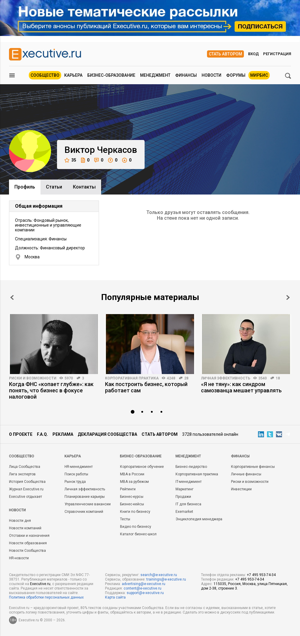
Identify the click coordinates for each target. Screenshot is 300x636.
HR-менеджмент (78, 467)
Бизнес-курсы (131, 497)
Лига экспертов (22, 474)
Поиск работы (76, 474)
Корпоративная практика (132, 378)
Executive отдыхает (25, 497)
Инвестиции (241, 489)
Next (288, 297)
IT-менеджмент (189, 482)
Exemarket (184, 512)
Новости (211, 75)
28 (186, 378)
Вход (253, 54)
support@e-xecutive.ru (145, 593)
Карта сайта (115, 597)
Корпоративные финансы (253, 467)
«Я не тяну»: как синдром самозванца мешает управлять (241, 387)
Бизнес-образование (111, 75)
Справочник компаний (83, 512)
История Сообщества (27, 482)
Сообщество (45, 75)
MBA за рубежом (134, 482)
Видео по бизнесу (135, 527)
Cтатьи (54, 187)
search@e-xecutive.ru (158, 575)
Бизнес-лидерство (191, 467)
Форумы (235, 75)
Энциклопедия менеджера (199, 519)
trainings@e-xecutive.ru (166, 579)
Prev (12, 297)
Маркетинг (185, 489)
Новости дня (20, 521)
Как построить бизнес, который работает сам (146, 387)
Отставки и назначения (29, 535)
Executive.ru (40, 584)
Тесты (125, 519)
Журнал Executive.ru (26, 489)
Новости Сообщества (27, 550)
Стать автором (225, 54)
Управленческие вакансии (87, 504)
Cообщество (21, 456)
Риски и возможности (32, 378)
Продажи (183, 497)
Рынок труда (75, 482)
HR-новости (19, 558)
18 (278, 378)
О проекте (20, 434)
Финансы (186, 75)
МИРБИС (259, 75)
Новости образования (28, 543)
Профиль (24, 187)
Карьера (73, 75)
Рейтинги (128, 489)
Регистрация (277, 54)
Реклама (62, 434)
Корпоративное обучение (142, 467)
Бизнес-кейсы (132, 504)
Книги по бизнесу (135, 512)
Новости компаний (25, 528)
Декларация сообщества (107, 434)
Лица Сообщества (24, 467)
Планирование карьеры (84, 497)
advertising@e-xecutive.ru (143, 584)
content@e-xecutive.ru (142, 588)
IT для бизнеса (188, 504)
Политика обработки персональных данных (46, 597)
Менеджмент (155, 75)
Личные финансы (246, 474)
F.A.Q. (42, 434)
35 (70, 160)
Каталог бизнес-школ (138, 534)
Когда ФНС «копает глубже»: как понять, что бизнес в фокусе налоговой (51, 390)
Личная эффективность (225, 378)
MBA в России (132, 474)
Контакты (84, 187)
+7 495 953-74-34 (261, 575)
